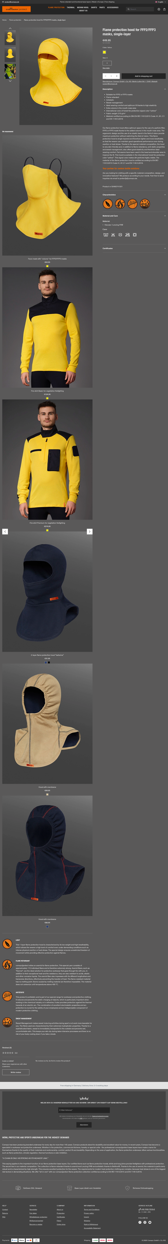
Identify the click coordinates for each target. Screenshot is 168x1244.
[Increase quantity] (117, 76)
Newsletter (33, 1209)
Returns (5, 1213)
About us (60, 1209)
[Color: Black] (49, 662)
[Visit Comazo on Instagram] (144, 1222)
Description (134, 89)
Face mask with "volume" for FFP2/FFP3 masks (47, 259)
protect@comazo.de (12, 2)
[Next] (10, 81)
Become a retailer (36, 1224)
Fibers (59, 1221)
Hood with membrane (47, 787)
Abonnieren (84, 1125)
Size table (106, 68)
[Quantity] (111, 76)
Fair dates (33, 1213)
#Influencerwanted (36, 1221)
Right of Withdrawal (91, 1224)
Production (61, 1213)
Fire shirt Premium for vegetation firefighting (47, 523)
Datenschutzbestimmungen (100, 1116)
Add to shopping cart (143, 76)
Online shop (61, 1224)
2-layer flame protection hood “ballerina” (47, 655)
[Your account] (159, 9)
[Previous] (10, 28)
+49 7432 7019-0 (148, 1209)
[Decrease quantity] (105, 76)
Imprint (86, 1217)
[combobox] (142, 9)
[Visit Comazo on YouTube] (149, 1222)
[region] (47, 76)
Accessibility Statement (92, 1228)
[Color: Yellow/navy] (47, 266)
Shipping (87, 1221)
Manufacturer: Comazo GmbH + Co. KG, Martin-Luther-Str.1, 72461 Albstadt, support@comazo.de (130, 82)
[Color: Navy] (46, 662)
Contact (5, 1209)
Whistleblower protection (38, 1217)
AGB (80, 1118)
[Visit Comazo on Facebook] (139, 1222)
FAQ (3, 1217)
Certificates (61, 1217)
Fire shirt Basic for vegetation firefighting (47, 391)
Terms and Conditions (91, 1209)
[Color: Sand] (47, 794)
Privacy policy (89, 1213)
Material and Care (134, 216)
